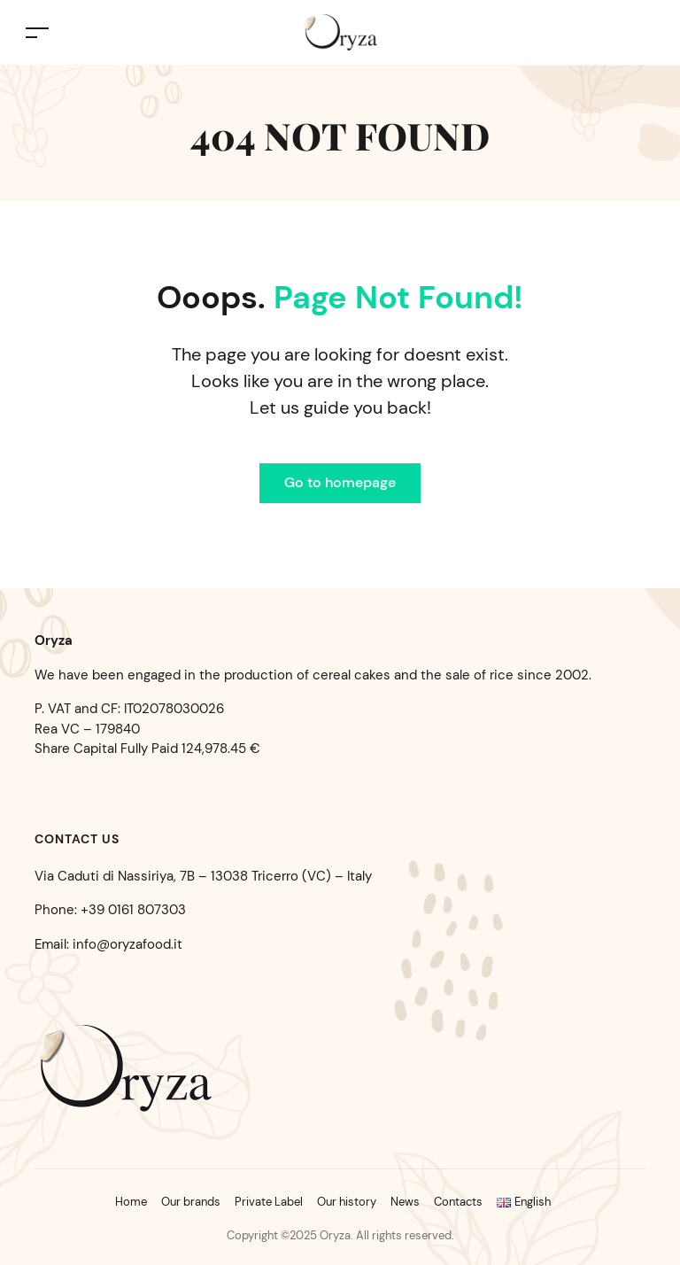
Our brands (190, 1201)
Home (131, 1201)
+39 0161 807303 (133, 910)
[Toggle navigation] (37, 32)
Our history (346, 1201)
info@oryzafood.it (127, 944)
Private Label (269, 1201)
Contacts (458, 1201)
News (405, 1201)
